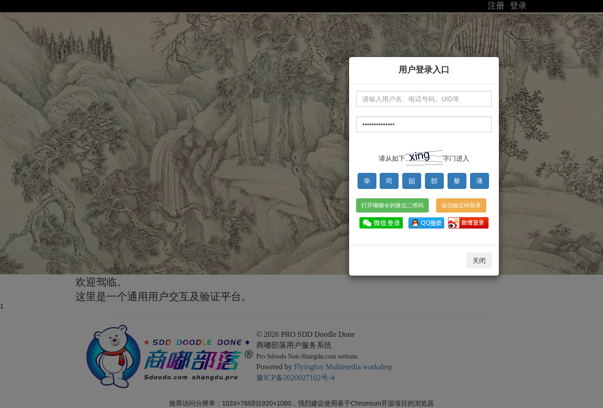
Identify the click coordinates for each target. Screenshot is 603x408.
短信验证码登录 (461, 205)
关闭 (479, 260)
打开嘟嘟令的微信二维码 (392, 205)
